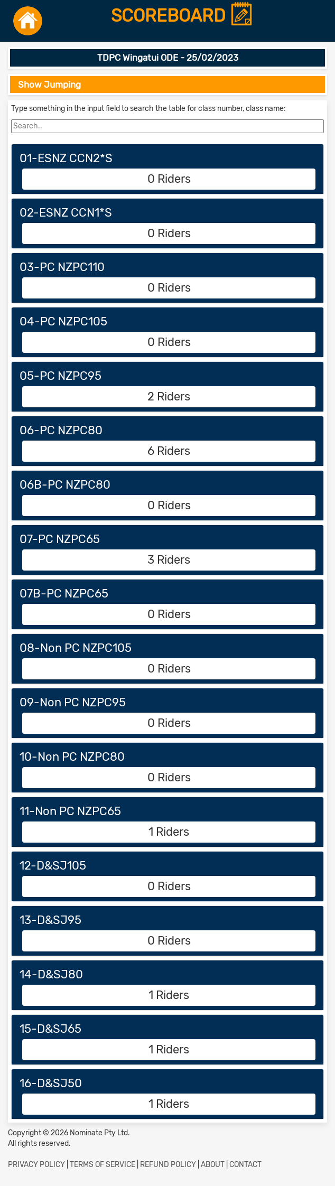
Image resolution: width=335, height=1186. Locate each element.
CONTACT (245, 1164)
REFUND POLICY (168, 1164)
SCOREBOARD (182, 16)
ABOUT (213, 1164)
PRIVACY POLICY (36, 1164)
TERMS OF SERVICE (102, 1164)
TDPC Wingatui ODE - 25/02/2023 (167, 57)
